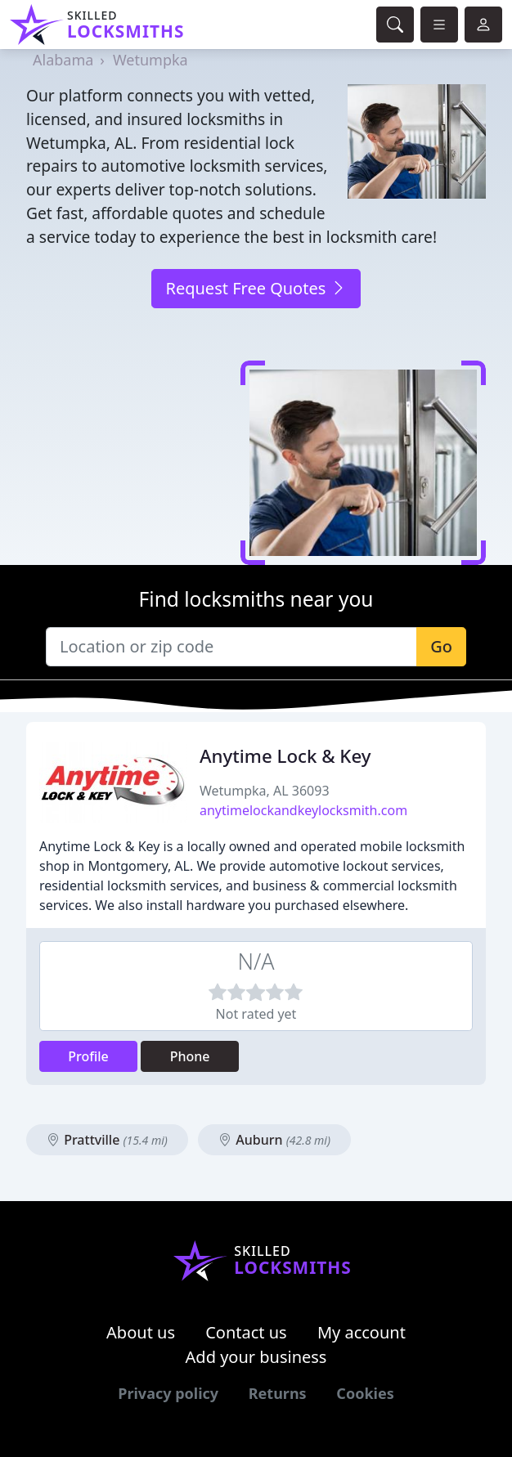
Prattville (107, 1140)
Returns (278, 1393)
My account (361, 1332)
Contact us (246, 1332)
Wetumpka (150, 59)
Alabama (63, 59)
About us (140, 1332)
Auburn (274, 1140)
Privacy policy (168, 1393)
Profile (88, 1056)
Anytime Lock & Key (285, 756)
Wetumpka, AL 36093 (265, 791)
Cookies (364, 1393)
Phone (190, 1056)
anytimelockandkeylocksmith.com (303, 810)
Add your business (256, 1357)
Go (441, 646)
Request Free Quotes (255, 288)
